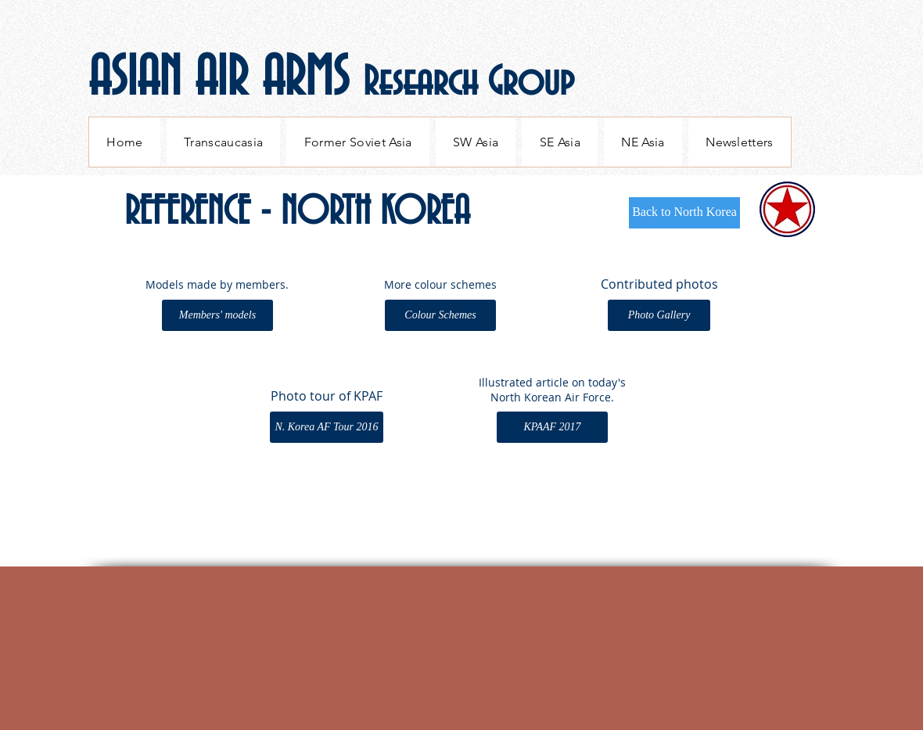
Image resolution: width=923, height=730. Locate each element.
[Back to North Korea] (684, 212)
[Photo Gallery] (659, 315)
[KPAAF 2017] (552, 427)
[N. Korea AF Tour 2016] (326, 427)
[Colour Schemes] (440, 315)
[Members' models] (217, 315)
